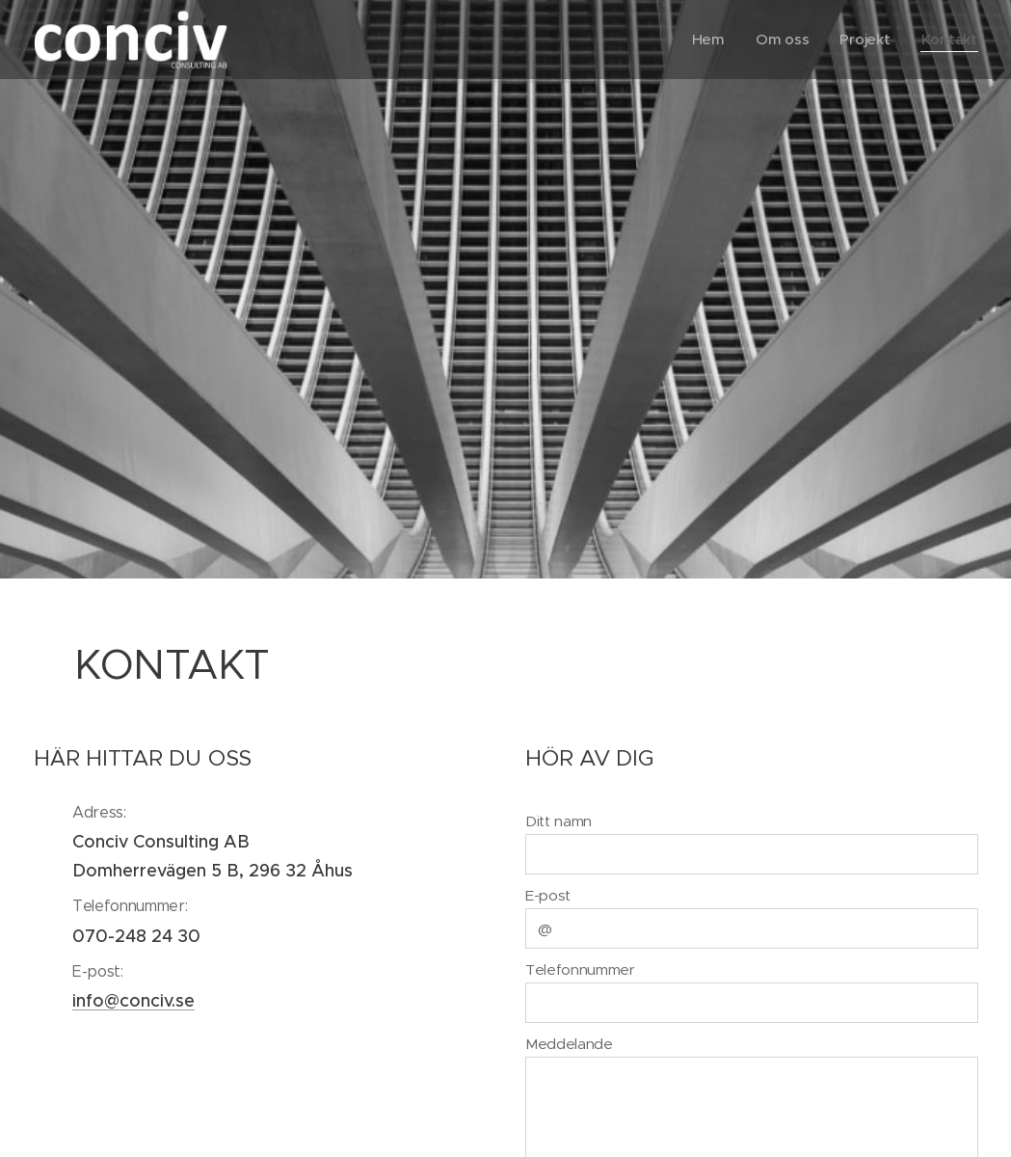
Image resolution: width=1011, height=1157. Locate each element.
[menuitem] (708, 39)
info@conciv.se (133, 1000)
